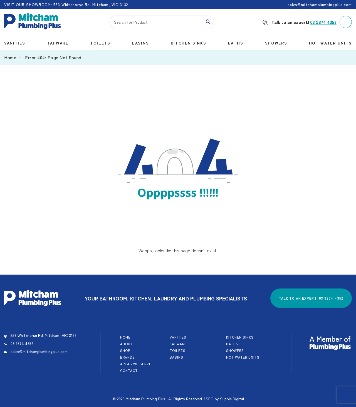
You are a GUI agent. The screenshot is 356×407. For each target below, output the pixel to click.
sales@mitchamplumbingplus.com (39, 351)
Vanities (14, 43)
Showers (276, 43)
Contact (129, 370)
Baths (235, 43)
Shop (125, 350)
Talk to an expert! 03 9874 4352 (311, 298)
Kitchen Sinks (188, 43)
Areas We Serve (135, 363)
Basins (140, 43)
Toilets (100, 43)
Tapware (57, 43)
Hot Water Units (330, 43)
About (126, 343)
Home (10, 57)
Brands (127, 357)
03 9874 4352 (323, 22)
